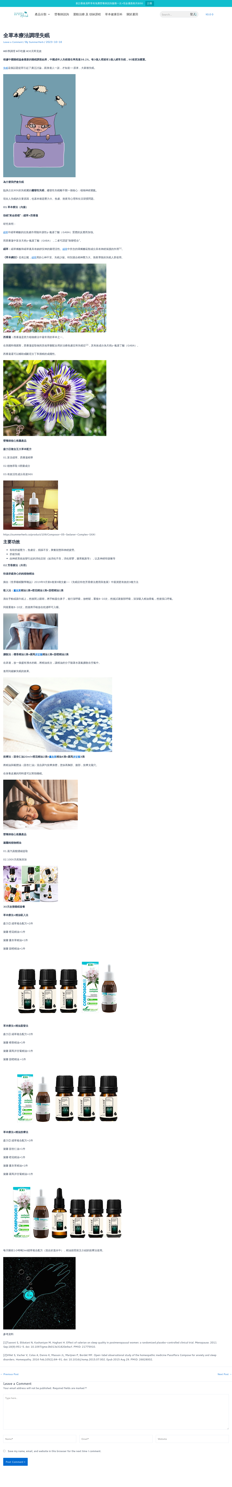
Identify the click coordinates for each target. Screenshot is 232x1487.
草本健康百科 (113, 14)
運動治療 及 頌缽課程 (87, 14)
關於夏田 (132, 14)
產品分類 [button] (42, 14)
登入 (193, 14)
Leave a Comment (13, 42)
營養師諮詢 (61, 14)
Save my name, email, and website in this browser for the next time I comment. (54, 1454)
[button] (209, 14)
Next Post (224, 1374)
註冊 (149, 3)
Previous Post (10, 1374)
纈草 (5, 232)
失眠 (5, 68)
